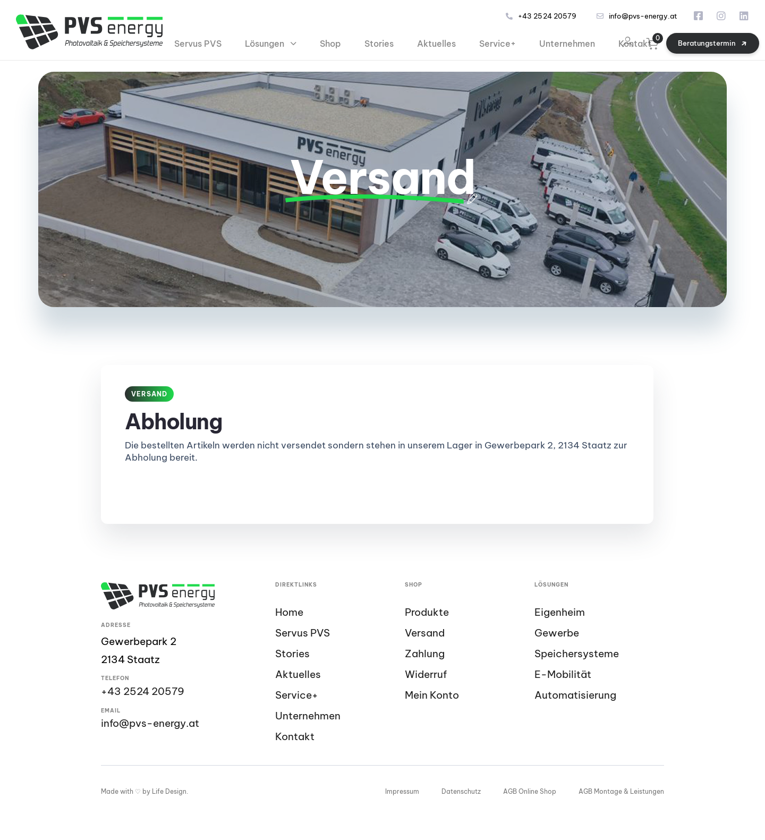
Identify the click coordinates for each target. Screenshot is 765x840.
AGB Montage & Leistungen (621, 791)
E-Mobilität (562, 674)
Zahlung (425, 654)
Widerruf (426, 674)
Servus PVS (198, 43)
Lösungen (270, 43)
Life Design (169, 791)
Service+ (497, 43)
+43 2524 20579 (541, 16)
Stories (379, 43)
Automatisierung (575, 695)
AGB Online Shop (529, 791)
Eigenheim (559, 612)
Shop (330, 43)
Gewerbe (556, 633)
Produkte (427, 612)
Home (289, 612)
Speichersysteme (576, 654)
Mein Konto (432, 695)
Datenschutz (461, 791)
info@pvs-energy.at (637, 16)
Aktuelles (436, 43)
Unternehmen (567, 43)
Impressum (402, 791)
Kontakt (634, 43)
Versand (425, 633)
